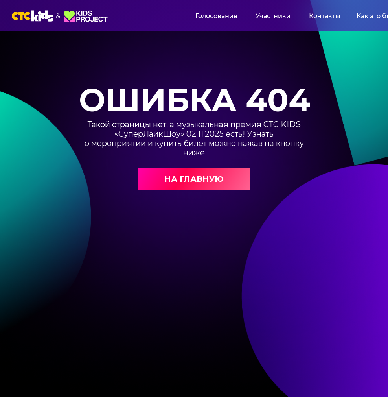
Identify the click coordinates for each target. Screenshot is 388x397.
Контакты (324, 16)
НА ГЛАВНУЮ (194, 179)
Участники (273, 16)
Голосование (216, 16)
